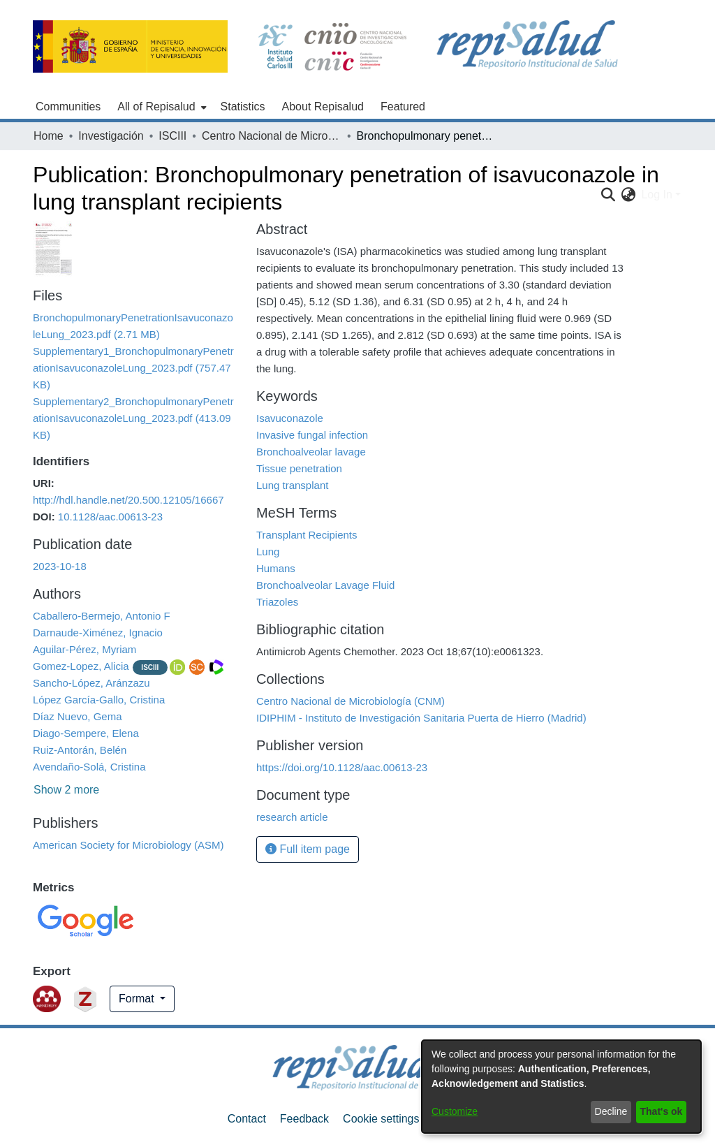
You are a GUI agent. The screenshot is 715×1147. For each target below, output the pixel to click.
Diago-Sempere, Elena (86, 733)
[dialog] (561, 1086)
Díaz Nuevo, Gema (77, 716)
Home (49, 136)
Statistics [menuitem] (243, 106)
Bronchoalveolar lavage (311, 452)
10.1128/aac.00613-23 (110, 517)
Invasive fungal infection (312, 435)
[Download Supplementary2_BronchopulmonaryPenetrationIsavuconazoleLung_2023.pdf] (133, 418)
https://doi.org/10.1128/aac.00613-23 (341, 767)
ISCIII (172, 136)
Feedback (304, 1119)
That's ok (661, 1111)
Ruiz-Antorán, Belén (79, 750)
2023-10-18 (60, 566)
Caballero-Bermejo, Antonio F (101, 616)
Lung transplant (292, 485)
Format (138, 998)
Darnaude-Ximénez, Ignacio (98, 632)
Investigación (110, 136)
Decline (611, 1111)
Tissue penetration (299, 468)
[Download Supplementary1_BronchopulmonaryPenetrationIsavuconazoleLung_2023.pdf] (133, 367)
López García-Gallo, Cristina (99, 700)
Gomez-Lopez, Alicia (81, 666)
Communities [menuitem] (68, 106)
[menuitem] (160, 106)
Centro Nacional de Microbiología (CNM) (271, 136)
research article (292, 817)
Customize (455, 1111)
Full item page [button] (307, 849)
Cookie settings (381, 1119)
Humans (275, 568)
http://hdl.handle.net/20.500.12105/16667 (128, 500)
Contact (247, 1119)
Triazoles (277, 602)
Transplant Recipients (307, 535)
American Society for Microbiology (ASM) (128, 845)
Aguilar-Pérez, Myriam (84, 649)
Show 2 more (66, 790)
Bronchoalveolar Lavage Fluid (325, 585)
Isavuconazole (289, 418)
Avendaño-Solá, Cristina (89, 767)
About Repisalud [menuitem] (323, 106)
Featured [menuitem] (403, 106)
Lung (267, 551)
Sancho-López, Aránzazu (91, 683)
